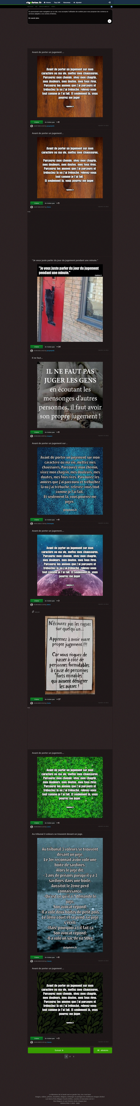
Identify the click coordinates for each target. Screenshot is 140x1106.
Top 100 (57, 2)
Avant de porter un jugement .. (47, 133)
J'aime (36, 122)
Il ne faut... (37, 358)
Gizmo (49, 207)
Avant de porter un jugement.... (48, 531)
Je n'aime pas (50, 122)
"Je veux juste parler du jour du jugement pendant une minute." (65, 260)
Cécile (49, 703)
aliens (49, 604)
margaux (49, 436)
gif (36, 6)
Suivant (59, 1050)
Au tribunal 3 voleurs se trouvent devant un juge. (57, 834)
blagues (30, 6)
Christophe (50, 523)
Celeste (49, 961)
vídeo (53, 6)
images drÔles (44, 6)
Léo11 (49, 827)
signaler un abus (103, 125)
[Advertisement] (70, 37)
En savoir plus (34, 18)
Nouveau (66, 2)
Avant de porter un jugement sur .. (49, 443)
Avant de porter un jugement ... (48, 52)
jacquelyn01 (50, 126)
